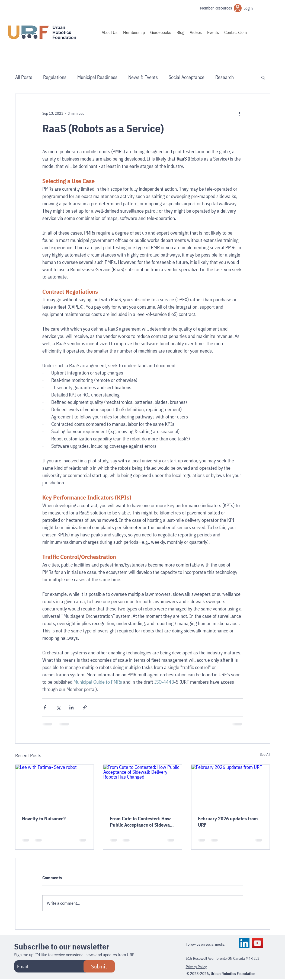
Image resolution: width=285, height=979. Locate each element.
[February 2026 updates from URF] (230, 787)
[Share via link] (84, 707)
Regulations (54, 77)
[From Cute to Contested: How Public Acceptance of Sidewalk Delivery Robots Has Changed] (142, 787)
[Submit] (99, 966)
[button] (263, 77)
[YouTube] (257, 943)
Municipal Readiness (97, 77)
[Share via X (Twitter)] (58, 707)
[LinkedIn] (244, 943)
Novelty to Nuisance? (44, 818)
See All (265, 754)
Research (224, 77)
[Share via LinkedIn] (71, 707)
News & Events (143, 77)
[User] (238, 8)
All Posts (23, 77)
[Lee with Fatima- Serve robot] (54, 787)
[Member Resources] (208, 8)
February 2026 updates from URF (228, 821)
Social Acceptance (186, 77)
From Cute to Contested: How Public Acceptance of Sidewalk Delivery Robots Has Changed (142, 821)
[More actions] (239, 113)
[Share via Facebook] (44, 707)
